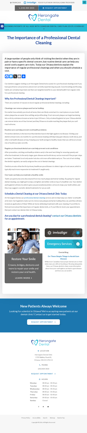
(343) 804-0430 (27, 8)
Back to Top (60, 418)
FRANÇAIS (15, 3)
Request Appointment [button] (56, 8)
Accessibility (36, 418)
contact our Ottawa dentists (66, 215)
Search (45, 418)
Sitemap (52, 418)
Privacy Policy (25, 418)
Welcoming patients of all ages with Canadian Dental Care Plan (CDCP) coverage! (43, 26)
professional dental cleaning (34, 198)
